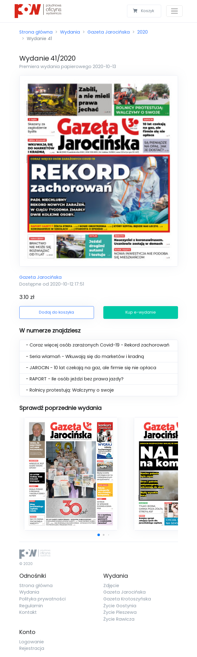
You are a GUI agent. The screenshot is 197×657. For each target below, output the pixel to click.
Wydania (70, 32)
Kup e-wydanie (140, 312)
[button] (98, 535)
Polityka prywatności (42, 599)
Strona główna (36, 32)
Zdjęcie (111, 585)
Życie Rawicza (118, 619)
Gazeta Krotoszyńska (127, 599)
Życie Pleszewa (120, 612)
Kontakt (28, 612)
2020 (142, 32)
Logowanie (31, 642)
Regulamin (31, 606)
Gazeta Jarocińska (108, 32)
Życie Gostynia (119, 606)
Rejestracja (31, 648)
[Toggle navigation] (174, 11)
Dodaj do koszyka (56, 312)
